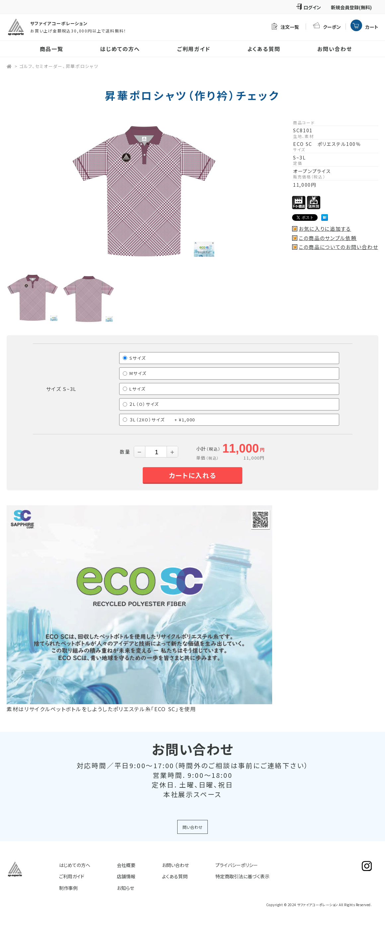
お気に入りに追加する (325, 228)
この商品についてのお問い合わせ (338, 247)
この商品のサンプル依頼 (327, 238)
